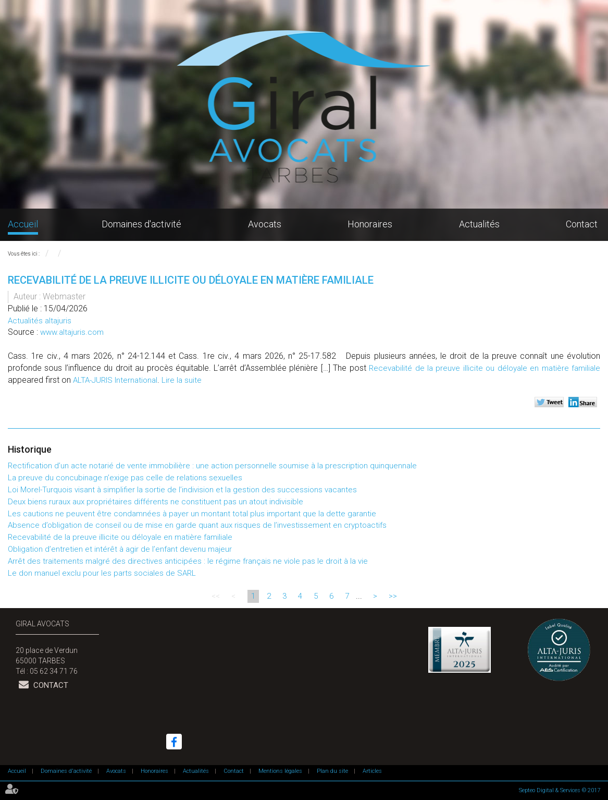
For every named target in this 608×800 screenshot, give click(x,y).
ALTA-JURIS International (115, 380)
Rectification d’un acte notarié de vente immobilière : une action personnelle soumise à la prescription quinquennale (212, 465)
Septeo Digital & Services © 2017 (559, 790)
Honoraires (370, 224)
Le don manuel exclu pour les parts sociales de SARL (102, 573)
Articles (372, 771)
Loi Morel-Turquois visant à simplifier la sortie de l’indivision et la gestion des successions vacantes (182, 489)
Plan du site (332, 771)
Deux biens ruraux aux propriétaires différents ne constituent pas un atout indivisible (155, 501)
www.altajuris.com (72, 332)
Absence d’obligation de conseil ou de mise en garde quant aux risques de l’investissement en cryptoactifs (197, 525)
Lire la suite (182, 380)
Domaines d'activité (141, 224)
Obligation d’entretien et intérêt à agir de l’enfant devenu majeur (120, 549)
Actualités (479, 224)
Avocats (264, 224)
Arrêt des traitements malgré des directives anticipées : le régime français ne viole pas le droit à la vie (188, 561)
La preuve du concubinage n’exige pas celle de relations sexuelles (125, 477)
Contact (582, 224)
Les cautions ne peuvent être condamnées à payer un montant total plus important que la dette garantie (192, 513)
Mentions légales (280, 771)
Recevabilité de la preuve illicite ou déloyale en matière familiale (484, 368)
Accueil (23, 224)
